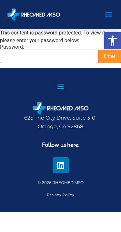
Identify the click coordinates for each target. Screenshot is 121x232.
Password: (48, 53)
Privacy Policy (60, 194)
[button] (112, 40)
